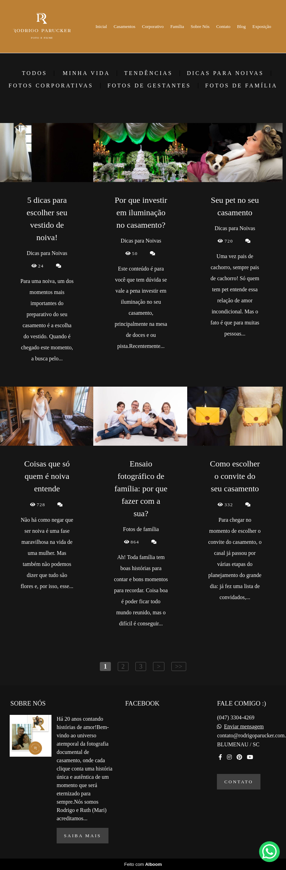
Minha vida (86, 73)
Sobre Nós (200, 26)
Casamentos (124, 26)
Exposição (261, 26)
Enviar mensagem (244, 726)
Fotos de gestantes (149, 85)
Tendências (148, 73)
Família (177, 26)
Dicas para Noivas (225, 73)
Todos (34, 73)
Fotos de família (241, 85)
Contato (223, 26)
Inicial (101, 26)
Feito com (143, 864)
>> (178, 666)
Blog (241, 26)
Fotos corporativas (51, 85)
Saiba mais (82, 835)
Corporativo (153, 26)
